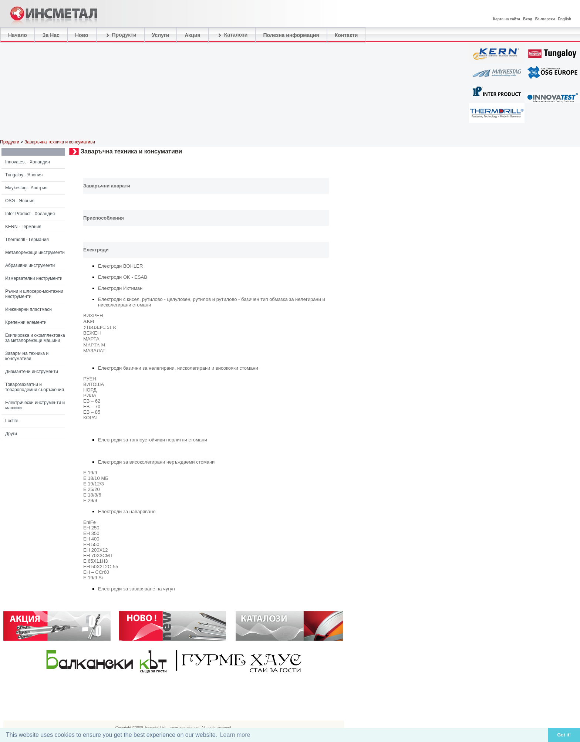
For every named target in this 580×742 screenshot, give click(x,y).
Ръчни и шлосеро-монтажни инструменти (34, 294)
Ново (81, 35)
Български (545, 19)
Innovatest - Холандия (27, 162)
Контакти (346, 35)
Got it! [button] (564, 735)
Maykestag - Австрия (26, 187)
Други (11, 433)
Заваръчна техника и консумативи (26, 356)
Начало (17, 35)
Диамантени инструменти (31, 371)
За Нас (51, 35)
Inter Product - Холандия (30, 213)
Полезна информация (291, 35)
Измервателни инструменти (34, 278)
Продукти (120, 35)
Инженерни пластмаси (28, 309)
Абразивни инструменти (30, 265)
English (564, 19)
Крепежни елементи (26, 322)
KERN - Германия (23, 226)
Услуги (160, 35)
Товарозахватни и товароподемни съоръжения (34, 387)
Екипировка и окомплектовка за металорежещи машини (35, 338)
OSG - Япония (19, 200)
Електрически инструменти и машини (35, 405)
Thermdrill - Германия (27, 239)
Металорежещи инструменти (35, 252)
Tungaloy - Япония (24, 174)
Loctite (11, 420)
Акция (192, 35)
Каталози (232, 35)
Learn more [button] (235, 735)
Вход (527, 19)
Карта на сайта (506, 19)
